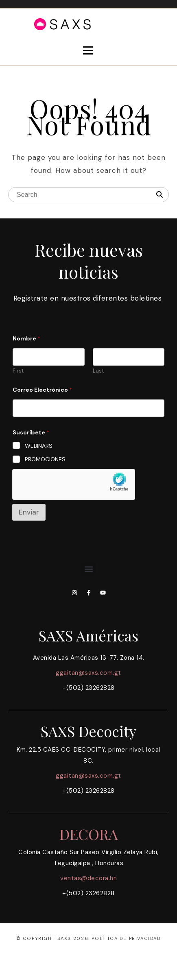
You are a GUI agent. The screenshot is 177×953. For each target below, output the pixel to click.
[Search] (159, 195)
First (18, 371)
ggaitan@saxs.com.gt (88, 673)
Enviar (29, 512)
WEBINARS (38, 445)
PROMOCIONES (45, 459)
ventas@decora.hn (88, 878)
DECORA (88, 834)
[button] (88, 569)
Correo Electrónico (42, 389)
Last (98, 371)
